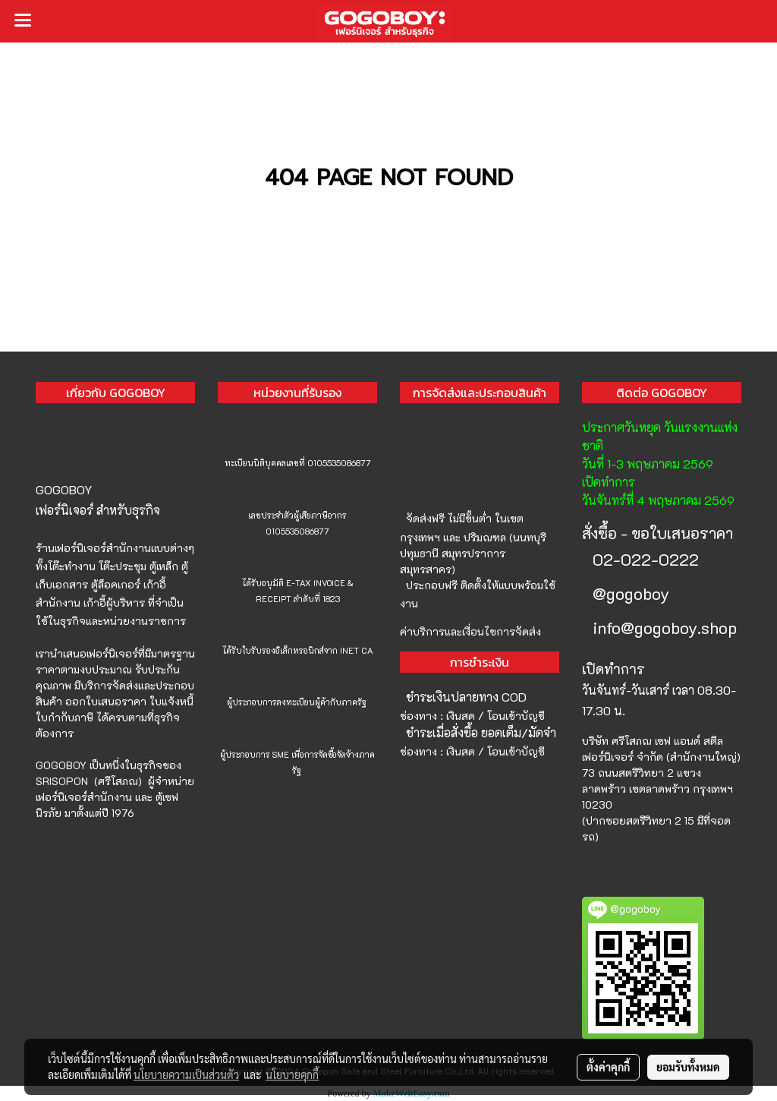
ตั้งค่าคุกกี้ (608, 1067)
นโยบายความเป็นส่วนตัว (186, 1074)
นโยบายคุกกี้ (292, 1074)
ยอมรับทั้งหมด (688, 1067)
